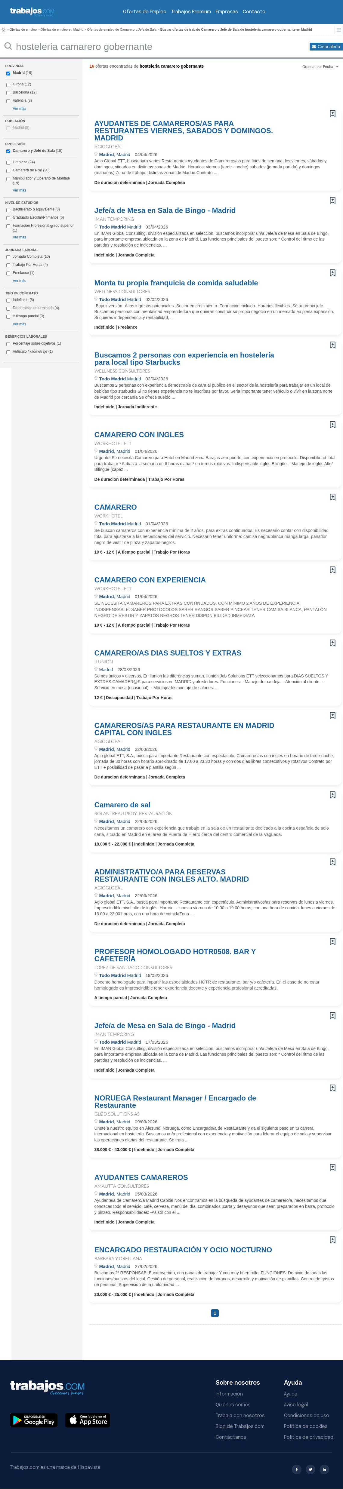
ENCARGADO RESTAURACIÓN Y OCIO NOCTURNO (183, 1250)
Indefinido (20, 300)
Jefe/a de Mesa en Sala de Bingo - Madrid (165, 210)
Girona (18, 84)
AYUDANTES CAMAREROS (141, 1177)
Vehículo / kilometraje (29, 351)
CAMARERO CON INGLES (139, 434)
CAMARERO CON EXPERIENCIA (150, 580)
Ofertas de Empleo (144, 11)
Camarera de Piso (27, 170)
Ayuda (290, 1394)
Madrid (19, 73)
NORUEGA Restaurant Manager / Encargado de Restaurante (175, 1101)
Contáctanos (231, 1437)
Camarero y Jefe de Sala (34, 151)
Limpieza (20, 162)
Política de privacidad (308, 1437)
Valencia (19, 100)
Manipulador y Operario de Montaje (41, 178)
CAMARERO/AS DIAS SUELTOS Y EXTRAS (168, 653)
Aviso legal (296, 1405)
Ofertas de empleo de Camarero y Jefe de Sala (122, 29)
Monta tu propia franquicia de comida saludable (176, 283)
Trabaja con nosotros (240, 1415)
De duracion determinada (32, 308)
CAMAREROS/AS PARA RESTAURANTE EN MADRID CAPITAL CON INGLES (184, 729)
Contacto (254, 11)
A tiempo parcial (25, 316)
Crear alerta (329, 46)
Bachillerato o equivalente (33, 209)
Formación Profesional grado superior (39, 227)
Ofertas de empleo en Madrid (62, 29)
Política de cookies (306, 1426)
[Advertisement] (202, 91)
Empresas (227, 11)
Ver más (19, 108)
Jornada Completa (28, 256)
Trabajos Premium (191, 11)
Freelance (20, 273)
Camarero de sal (122, 805)
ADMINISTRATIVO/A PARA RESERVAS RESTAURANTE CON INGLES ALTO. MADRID (171, 875)
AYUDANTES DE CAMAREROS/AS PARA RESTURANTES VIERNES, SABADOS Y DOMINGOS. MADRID (183, 131)
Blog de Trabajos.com (240, 1426)
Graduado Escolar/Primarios (35, 217)
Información (229, 1394)
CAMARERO (115, 507)
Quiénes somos (233, 1405)
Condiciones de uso (306, 1415)
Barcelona (21, 92)
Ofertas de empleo (23, 29)
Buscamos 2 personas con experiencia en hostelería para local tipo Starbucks (184, 359)
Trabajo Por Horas (27, 264)
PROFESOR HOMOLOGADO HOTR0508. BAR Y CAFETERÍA (175, 955)
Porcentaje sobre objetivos (33, 343)
